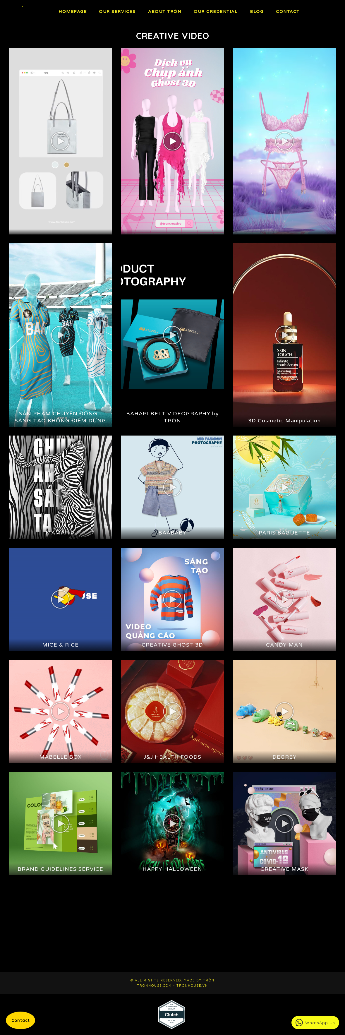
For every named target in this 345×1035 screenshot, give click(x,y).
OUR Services (117, 11)
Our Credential (215, 11)
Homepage (73, 11)
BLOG (256, 11)
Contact (288, 11)
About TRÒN (164, 11)
